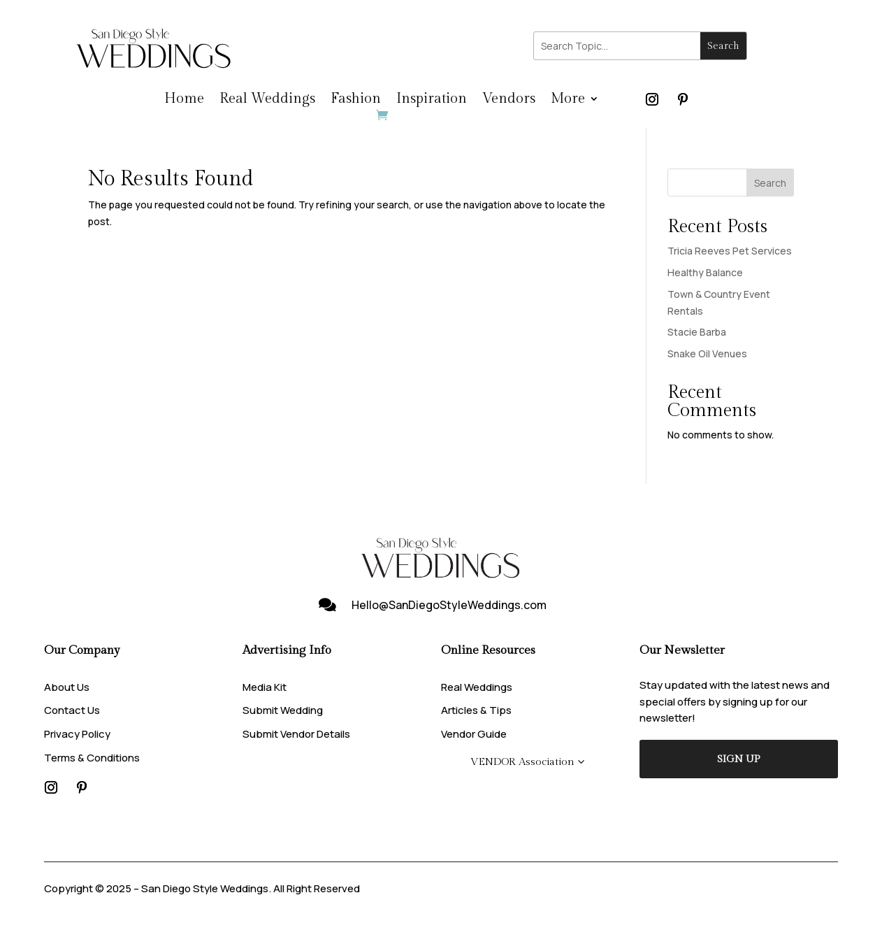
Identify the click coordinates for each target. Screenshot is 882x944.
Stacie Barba (696, 331)
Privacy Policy (77, 734)
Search (770, 182)
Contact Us (72, 710)
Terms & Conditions (92, 757)
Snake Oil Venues (707, 353)
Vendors (508, 100)
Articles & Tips (476, 710)
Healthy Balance (705, 272)
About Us (66, 687)
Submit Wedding (283, 710)
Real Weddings (267, 100)
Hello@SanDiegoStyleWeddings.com (449, 605)
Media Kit (265, 687)
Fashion (356, 100)
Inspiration (431, 100)
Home (184, 100)
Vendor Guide (474, 734)
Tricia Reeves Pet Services (729, 250)
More (568, 100)
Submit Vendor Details (296, 734)
